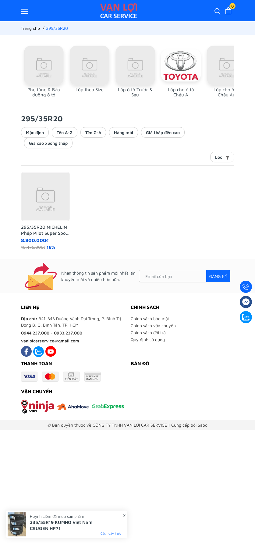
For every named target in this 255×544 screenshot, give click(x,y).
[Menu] (24, 11)
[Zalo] (38, 351)
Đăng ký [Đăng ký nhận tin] (218, 276)
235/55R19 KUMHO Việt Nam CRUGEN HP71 (61, 525)
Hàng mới (123, 132)
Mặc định (35, 132)
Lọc (222, 157)
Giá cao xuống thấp (48, 143)
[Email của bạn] (184, 276)
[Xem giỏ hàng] (228, 10)
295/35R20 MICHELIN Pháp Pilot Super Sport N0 (45, 230)
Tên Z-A (93, 132)
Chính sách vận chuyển (153, 325)
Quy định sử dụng (148, 339)
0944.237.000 (35, 332)
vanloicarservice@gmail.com (50, 340)
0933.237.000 (68, 332)
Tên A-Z (65, 132)
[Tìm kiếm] (217, 11)
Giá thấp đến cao (163, 132)
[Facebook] (26, 351)
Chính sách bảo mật (150, 318)
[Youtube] (50, 351)
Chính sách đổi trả (148, 332)
